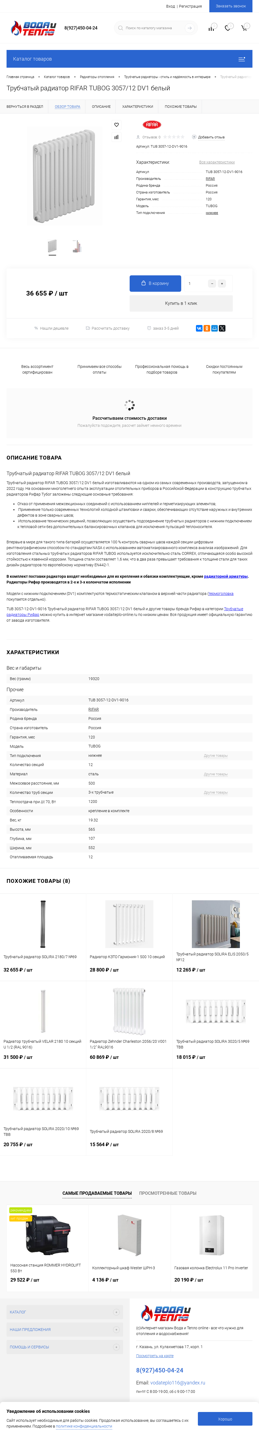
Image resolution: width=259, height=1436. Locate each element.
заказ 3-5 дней (163, 328)
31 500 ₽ (43, 1061)
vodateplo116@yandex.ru (177, 1383)
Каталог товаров (129, 59)
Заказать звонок (231, 6)
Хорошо (225, 1419)
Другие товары (216, 755)
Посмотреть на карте (155, 1356)
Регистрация (190, 6)
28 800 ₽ (129, 974)
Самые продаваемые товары (97, 1193)
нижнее (212, 213)
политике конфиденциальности (84, 1426)
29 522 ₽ (24, 1280)
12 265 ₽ (215, 974)
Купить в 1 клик (181, 303)
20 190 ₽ (188, 1280)
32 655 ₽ (43, 974)
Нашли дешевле (51, 328)
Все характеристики (217, 162)
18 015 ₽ (215, 1061)
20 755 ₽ (43, 1148)
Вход (170, 6)
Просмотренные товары (168, 1193)
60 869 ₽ (129, 1061)
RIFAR (210, 179)
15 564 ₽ (129, 1148)
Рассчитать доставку (108, 328)
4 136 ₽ (105, 1280)
